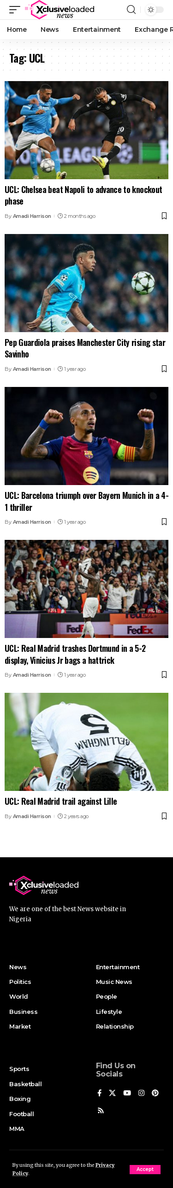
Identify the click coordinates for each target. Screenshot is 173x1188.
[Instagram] (141, 1093)
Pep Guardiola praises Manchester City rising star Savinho (85, 348)
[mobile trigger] (17, 9)
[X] (112, 1093)
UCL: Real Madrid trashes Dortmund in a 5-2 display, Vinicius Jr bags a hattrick (75, 654)
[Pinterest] (155, 1093)
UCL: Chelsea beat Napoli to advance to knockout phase (83, 195)
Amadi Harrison (32, 216)
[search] (131, 9)
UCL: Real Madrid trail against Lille (61, 801)
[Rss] (101, 1111)
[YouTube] (127, 1093)
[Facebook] (99, 1093)
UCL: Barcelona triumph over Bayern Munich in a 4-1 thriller (86, 501)
